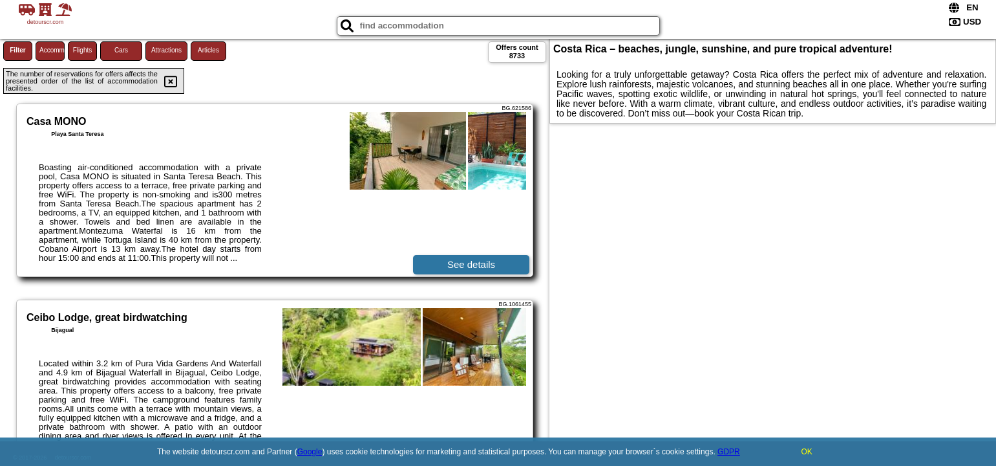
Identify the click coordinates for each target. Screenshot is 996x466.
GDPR (728, 451)
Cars (121, 50)
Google (310, 451)
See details (471, 264)
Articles (208, 50)
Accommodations (52, 50)
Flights (82, 50)
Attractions (166, 50)
